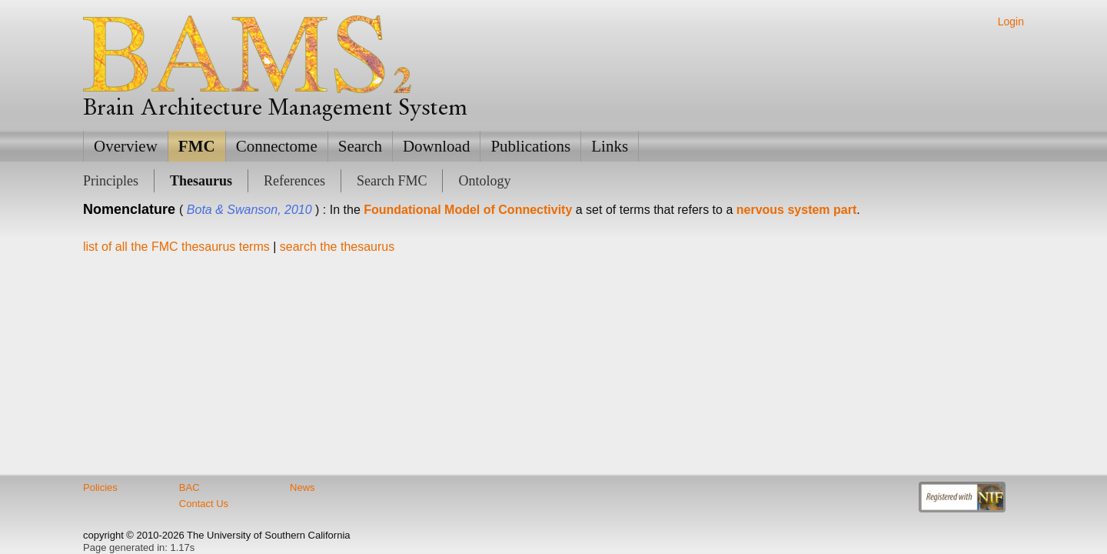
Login (1011, 21)
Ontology (484, 181)
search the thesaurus (337, 246)
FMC (196, 146)
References (294, 181)
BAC (189, 487)
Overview (126, 146)
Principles (110, 181)
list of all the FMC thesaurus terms (176, 246)
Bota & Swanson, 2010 (249, 209)
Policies (100, 487)
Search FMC (392, 181)
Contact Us (203, 503)
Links (609, 146)
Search (360, 146)
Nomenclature (129, 209)
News (302, 487)
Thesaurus (201, 181)
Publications (530, 146)
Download (436, 146)
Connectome (276, 146)
